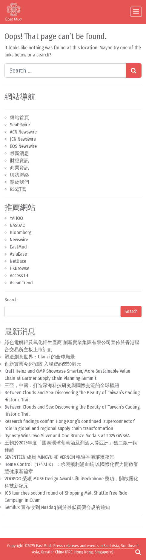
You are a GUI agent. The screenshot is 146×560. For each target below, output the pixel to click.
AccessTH (19, 275)
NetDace (18, 261)
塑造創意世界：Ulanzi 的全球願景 (39, 357)
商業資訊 (19, 168)
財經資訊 (19, 160)
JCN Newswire (23, 139)
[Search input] (65, 70)
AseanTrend (21, 283)
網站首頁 (19, 117)
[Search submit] (134, 70)
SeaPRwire (20, 125)
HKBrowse (19, 268)
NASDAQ (17, 225)
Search (11, 300)
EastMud (18, 247)
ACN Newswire (23, 132)
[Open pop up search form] (138, 552)
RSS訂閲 (18, 189)
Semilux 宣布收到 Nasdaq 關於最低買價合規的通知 (57, 507)
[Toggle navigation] (136, 12)
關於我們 (19, 182)
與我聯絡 (19, 175)
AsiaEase (18, 254)
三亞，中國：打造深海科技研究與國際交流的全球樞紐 (61, 385)
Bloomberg (20, 232)
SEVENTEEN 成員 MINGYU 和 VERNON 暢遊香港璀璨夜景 (59, 457)
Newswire (19, 240)
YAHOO (16, 218)
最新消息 (19, 153)
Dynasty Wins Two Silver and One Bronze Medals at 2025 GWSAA (67, 435)
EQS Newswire (23, 146)
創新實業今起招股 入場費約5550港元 (42, 364)
